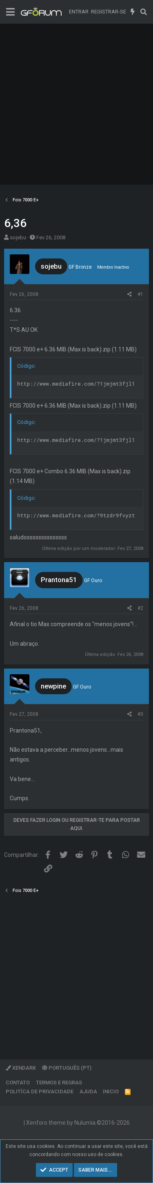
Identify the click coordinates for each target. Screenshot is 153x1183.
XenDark (21, 1068)
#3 (140, 714)
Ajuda (88, 1091)
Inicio (111, 1091)
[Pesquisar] (143, 11)
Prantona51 (59, 580)
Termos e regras (59, 1082)
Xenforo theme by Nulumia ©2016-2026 (78, 1122)
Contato (18, 1082)
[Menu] (10, 12)
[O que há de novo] (132, 11)
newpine (53, 686)
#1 (140, 294)
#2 (140, 608)
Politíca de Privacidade (39, 1091)
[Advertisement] (76, 104)
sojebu (18, 237)
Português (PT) (66, 1068)
